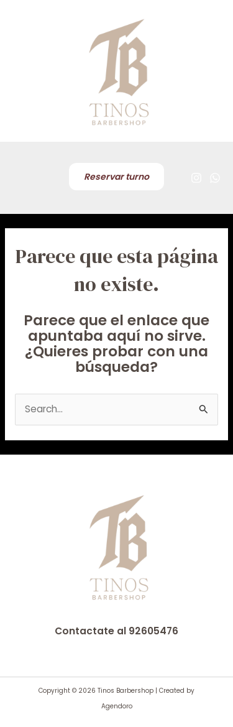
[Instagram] (196, 177)
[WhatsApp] (215, 177)
